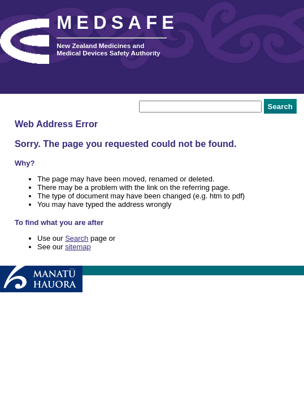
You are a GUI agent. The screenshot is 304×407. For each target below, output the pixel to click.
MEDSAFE (118, 22)
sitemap (78, 247)
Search (76, 238)
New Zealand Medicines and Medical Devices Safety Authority (108, 49)
